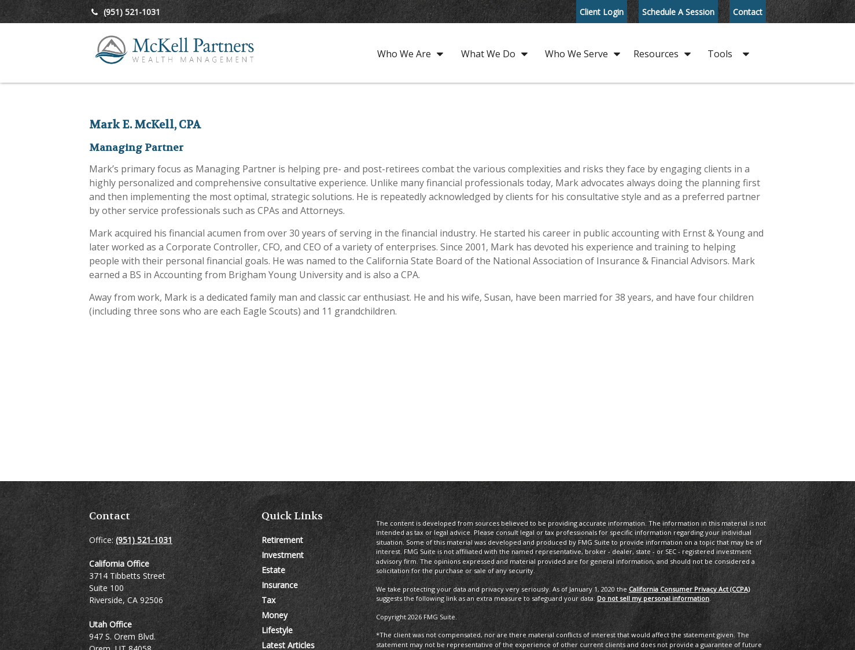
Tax (268, 599)
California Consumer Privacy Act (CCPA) (689, 589)
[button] (407, 53)
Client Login (602, 11)
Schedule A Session (678, 11)
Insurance (279, 584)
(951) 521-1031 (124, 11)
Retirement (282, 539)
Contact (747, 11)
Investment (282, 554)
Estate (273, 569)
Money (274, 615)
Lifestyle (277, 630)
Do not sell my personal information (653, 598)
